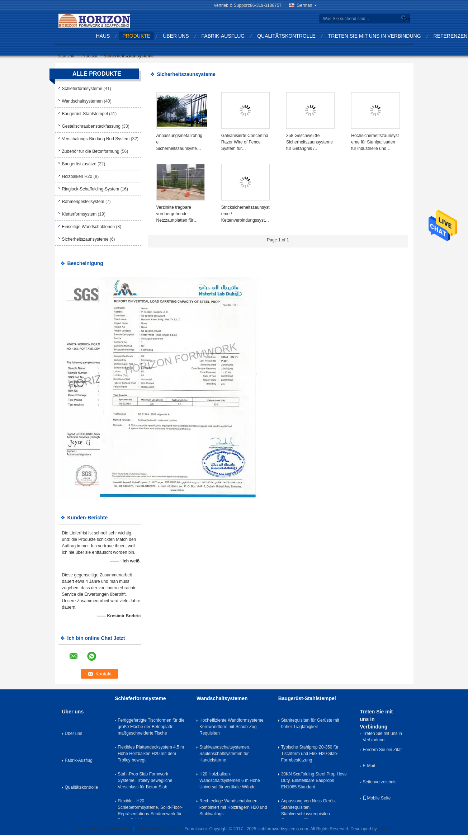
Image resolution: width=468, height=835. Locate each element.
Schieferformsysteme (82, 88)
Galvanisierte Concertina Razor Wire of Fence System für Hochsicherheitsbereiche (244, 142)
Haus (103, 36)
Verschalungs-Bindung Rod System (96, 138)
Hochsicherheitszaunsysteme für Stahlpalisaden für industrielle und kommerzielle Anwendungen (375, 142)
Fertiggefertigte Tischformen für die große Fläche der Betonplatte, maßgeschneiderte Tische (151, 727)
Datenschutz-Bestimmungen (105, 828)
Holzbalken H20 (77, 176)
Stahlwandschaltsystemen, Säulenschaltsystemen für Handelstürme (224, 754)
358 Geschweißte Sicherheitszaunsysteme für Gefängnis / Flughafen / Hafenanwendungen (309, 142)
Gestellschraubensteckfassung (91, 126)
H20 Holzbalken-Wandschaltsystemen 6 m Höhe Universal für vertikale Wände (229, 780)
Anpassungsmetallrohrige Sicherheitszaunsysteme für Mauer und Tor (179, 142)
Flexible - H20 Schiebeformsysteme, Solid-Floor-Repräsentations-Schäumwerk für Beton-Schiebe (150, 808)
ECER (384, 828)
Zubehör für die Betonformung (90, 151)
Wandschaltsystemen (82, 101)
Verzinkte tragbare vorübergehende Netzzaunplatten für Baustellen (175, 214)
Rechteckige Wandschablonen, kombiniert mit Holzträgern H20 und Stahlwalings (233, 807)
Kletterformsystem (79, 214)
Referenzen (451, 36)
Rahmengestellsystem (83, 201)
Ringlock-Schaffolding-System (90, 189)
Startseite (66, 55)
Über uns (176, 36)
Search (405, 19)
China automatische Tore (159, 828)
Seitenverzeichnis (379, 781)
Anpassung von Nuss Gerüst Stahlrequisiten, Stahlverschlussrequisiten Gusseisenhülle (308, 808)
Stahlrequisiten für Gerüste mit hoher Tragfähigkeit (310, 723)
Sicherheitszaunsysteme (85, 239)
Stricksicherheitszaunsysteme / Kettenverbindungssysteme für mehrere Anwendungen (245, 214)
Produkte (136, 36)
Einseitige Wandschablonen (88, 226)
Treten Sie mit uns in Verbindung (374, 36)
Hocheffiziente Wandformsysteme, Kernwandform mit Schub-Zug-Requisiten (232, 727)
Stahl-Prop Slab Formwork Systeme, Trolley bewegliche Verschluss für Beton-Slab (145, 780)
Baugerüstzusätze (79, 163)
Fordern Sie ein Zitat (382, 749)
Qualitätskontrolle (286, 36)
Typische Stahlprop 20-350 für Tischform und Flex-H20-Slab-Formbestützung (310, 754)
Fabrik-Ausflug (223, 36)
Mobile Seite (377, 798)
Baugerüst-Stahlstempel (85, 113)
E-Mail (369, 765)
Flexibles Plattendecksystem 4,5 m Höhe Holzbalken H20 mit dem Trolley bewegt (151, 754)
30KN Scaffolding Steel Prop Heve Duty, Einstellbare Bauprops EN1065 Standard (314, 780)
